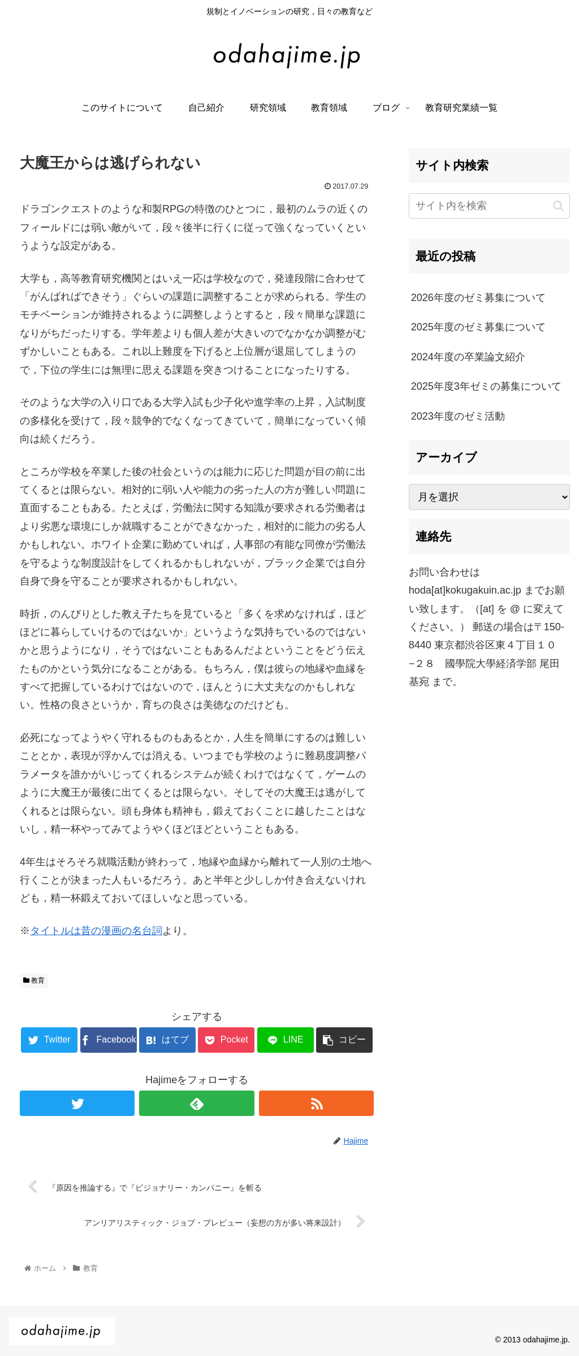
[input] (489, 206)
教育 (34, 980)
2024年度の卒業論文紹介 (468, 357)
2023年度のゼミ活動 (458, 416)
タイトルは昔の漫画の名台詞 (96, 930)
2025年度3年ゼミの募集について (486, 386)
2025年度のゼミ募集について (478, 327)
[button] (558, 205)
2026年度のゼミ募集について (478, 297)
